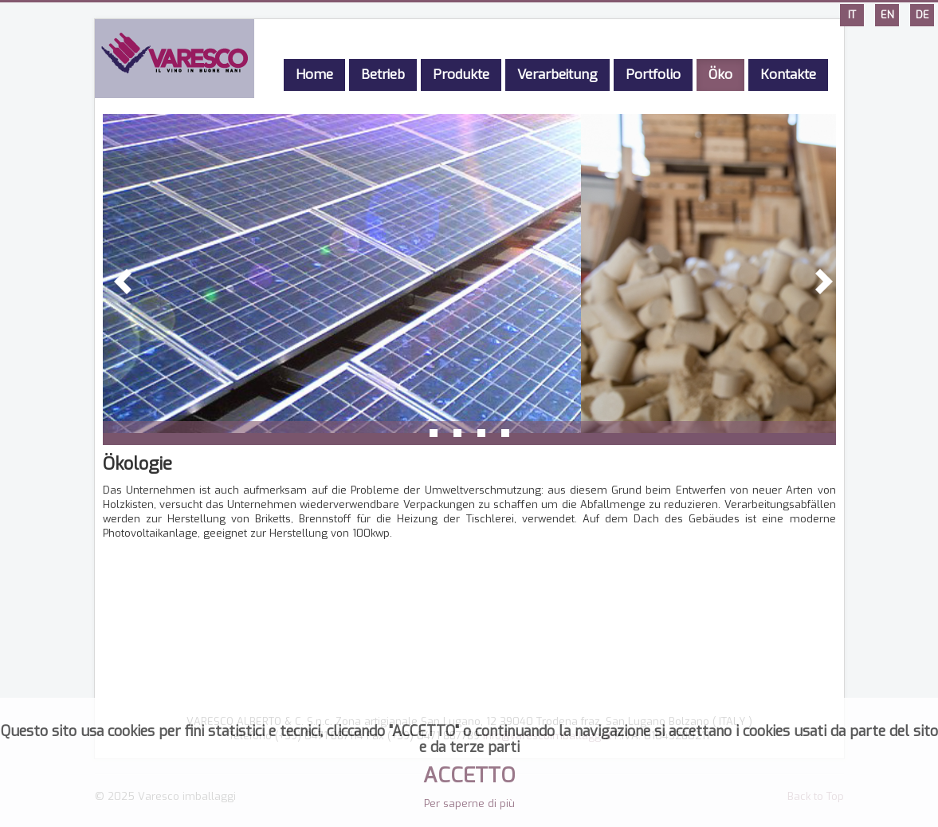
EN (887, 15)
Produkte (461, 74)
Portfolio (653, 74)
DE (922, 15)
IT (852, 15)
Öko (720, 74)
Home (314, 74)
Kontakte (788, 74)
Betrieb (383, 74)
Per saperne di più (469, 803)
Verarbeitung (557, 74)
